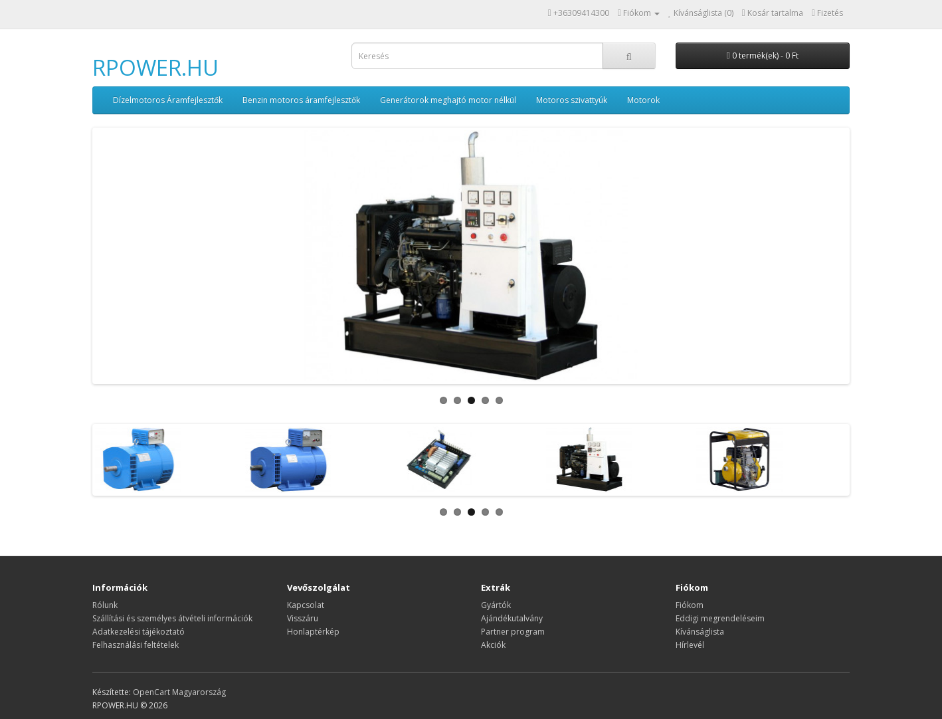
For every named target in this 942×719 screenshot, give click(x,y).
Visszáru (302, 618)
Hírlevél (690, 645)
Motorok (643, 100)
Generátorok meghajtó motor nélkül (448, 100)
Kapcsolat (305, 605)
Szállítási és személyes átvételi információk (172, 618)
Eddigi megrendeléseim (720, 618)
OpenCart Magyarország (179, 692)
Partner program (513, 631)
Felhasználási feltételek (135, 645)
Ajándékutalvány (512, 618)
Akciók (493, 645)
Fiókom (690, 605)
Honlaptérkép (313, 631)
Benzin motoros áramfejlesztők (301, 100)
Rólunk (105, 605)
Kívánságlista (700, 631)
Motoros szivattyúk (571, 100)
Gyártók (496, 605)
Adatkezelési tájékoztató (138, 631)
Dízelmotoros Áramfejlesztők (168, 100)
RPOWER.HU (155, 67)
